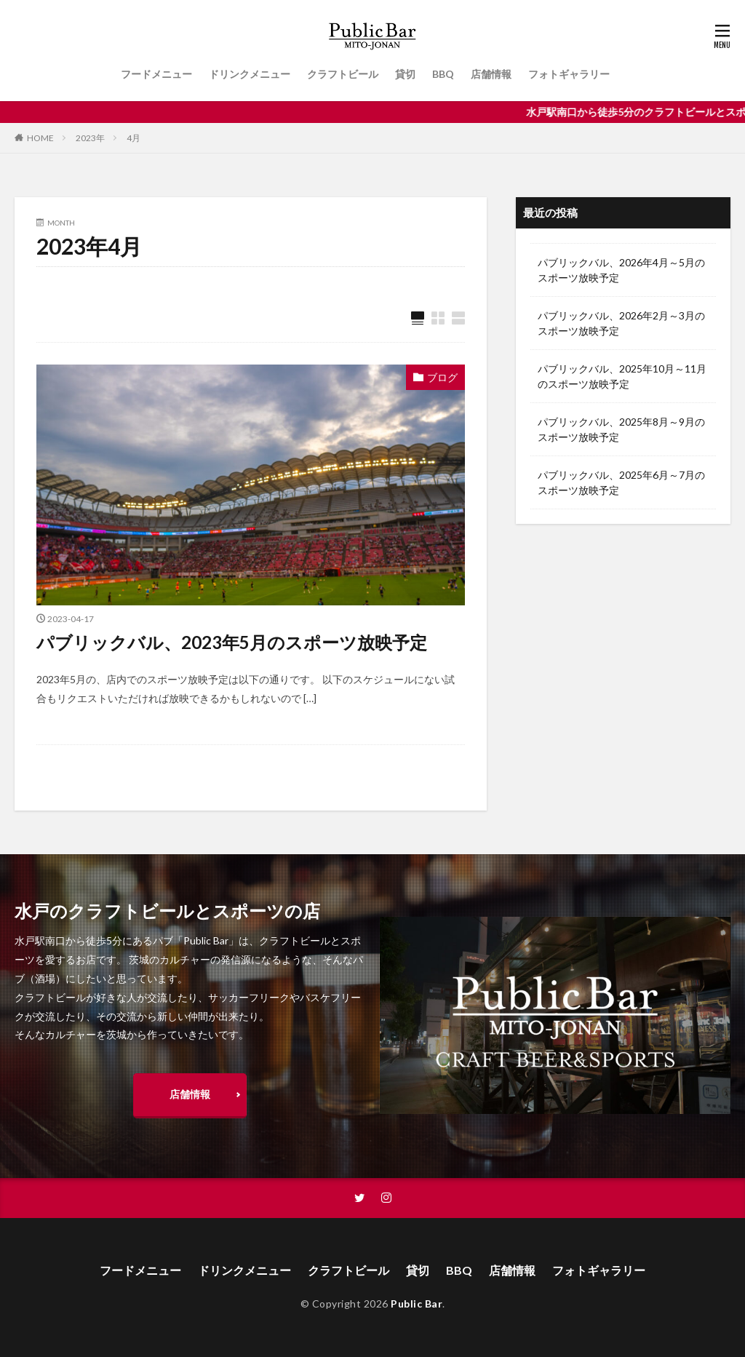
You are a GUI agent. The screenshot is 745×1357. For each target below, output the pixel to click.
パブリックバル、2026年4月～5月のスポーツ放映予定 (621, 270)
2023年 (90, 137)
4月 (133, 137)
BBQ (443, 74)
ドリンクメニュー (249, 74)
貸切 (405, 74)
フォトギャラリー (569, 74)
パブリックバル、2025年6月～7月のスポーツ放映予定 (621, 482)
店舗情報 (491, 74)
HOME (40, 137)
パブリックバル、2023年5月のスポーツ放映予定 (231, 642)
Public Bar (416, 1303)
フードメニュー (156, 74)
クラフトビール (342, 74)
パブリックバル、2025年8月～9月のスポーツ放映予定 (621, 429)
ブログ (442, 377)
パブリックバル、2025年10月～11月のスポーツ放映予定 (622, 376)
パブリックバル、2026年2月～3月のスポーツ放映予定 (621, 323)
